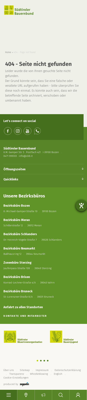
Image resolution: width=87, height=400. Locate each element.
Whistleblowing (39, 373)
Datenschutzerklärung (67, 370)
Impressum (42, 370)
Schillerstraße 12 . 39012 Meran (22, 225)
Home (8, 52)
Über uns (8, 370)
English (58, 373)
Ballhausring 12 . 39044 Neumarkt (24, 253)
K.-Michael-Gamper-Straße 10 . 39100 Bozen (29, 211)
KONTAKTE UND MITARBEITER (25, 315)
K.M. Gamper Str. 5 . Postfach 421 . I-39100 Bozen (31, 152)
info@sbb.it (26, 156)
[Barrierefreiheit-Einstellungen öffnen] (81, 205)
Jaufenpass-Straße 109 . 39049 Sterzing (27, 268)
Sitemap (25, 370)
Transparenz (16, 373)
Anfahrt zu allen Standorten (23, 307)
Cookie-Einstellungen (15, 377)
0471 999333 (10, 156)
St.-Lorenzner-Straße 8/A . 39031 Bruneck (28, 296)
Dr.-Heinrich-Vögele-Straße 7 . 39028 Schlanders (32, 239)
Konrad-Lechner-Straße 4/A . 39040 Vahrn (28, 282)
